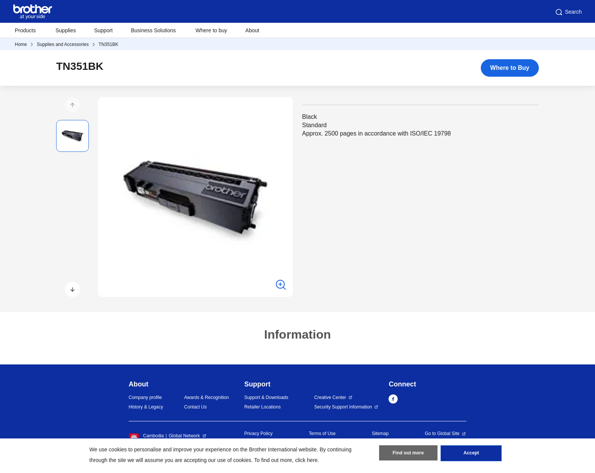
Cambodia (146, 435)
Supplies (65, 30)
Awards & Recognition (206, 397)
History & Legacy (146, 407)
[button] (72, 104)
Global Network (184, 435)
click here (306, 460)
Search (568, 12)
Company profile (145, 397)
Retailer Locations (262, 407)
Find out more (408, 454)
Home (21, 44)
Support (103, 30)
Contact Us (195, 407)
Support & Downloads (266, 397)
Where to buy (211, 30)
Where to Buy (509, 68)
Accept (471, 454)
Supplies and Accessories (63, 44)
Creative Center (330, 397)
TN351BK (108, 44)
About (253, 30)
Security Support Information (343, 407)
